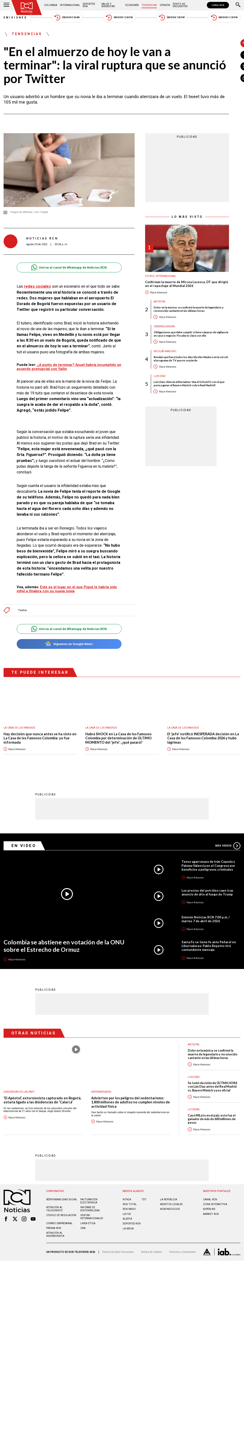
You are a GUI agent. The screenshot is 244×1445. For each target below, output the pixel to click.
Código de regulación (61, 1237)
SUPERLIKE (209, 1231)
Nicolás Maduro (153, 351)
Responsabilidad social (61, 1221)
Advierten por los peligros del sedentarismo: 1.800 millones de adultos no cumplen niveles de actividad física (130, 1124)
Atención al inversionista (55, 1256)
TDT (144, 1221)
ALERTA (127, 1240)
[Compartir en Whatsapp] (233, 78)
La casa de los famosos (19, 750)
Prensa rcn (53, 1250)
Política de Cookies (151, 1274)
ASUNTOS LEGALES (171, 1226)
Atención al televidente (54, 1231)
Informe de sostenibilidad (90, 1231)
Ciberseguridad (152, 326)
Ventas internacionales (91, 1239)
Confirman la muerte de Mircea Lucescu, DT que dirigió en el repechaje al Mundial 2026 (174, 284)
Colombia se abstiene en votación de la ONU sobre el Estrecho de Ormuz (64, 967)
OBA (83, 1250)
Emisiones (15, 17)
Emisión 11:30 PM (224, 18)
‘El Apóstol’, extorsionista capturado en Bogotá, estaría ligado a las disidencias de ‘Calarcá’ (42, 1122)
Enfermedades (101, 1113)
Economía (132, 5)
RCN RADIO (129, 1231)
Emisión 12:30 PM (119, 18)
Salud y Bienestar (108, 5)
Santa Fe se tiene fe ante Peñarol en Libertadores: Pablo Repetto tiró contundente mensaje (209, 968)
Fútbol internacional (148, 276)
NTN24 (127, 1221)
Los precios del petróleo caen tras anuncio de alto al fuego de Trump (207, 914)
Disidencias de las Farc (19, 1113)
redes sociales (36, 280)
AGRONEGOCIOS (170, 1231)
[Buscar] (238, 5)
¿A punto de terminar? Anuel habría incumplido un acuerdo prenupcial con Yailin (55, 371)
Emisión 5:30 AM (66, 18)
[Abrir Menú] (6, 5)
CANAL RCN (218, 5)
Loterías (193, 1131)
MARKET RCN (211, 1236)
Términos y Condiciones (182, 1274)
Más (227, 867)
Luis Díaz (148, 376)
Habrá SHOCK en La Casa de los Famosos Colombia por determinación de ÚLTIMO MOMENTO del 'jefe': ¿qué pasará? (118, 760)
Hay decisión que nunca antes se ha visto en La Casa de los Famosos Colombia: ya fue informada (40, 760)
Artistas (147, 301)
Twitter (22, 632)
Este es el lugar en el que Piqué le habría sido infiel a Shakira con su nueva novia (61, 611)
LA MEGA (128, 1250)
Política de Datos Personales (118, 1274)
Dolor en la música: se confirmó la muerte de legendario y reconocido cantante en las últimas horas (177, 309)
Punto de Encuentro (180, 5)
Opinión (165, 5)
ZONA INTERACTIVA (215, 1226)
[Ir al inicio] (26, 7)
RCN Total (130, 1226)
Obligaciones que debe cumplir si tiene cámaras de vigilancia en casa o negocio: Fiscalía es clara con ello (179, 334)
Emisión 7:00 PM (171, 18)
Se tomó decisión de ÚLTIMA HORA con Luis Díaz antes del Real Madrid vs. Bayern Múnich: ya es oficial (212, 1108)
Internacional (70, 5)
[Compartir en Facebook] (233, 55)
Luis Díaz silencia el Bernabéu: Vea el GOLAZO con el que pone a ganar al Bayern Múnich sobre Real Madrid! (177, 383)
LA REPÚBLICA (168, 1221)
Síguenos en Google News (63, 666)
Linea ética (87, 1245)
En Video (23, 867)
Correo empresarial (59, 1245)
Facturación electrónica (88, 1223)
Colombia (50, 5)
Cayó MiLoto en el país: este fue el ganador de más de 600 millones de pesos (212, 1141)
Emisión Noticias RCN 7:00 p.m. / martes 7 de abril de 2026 (206, 941)
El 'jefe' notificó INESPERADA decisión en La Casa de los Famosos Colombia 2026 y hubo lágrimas (203, 760)
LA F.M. (127, 1236)
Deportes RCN (89, 5)
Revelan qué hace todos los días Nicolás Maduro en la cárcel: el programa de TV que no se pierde (179, 358)
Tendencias (149, 5)
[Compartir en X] (233, 66)
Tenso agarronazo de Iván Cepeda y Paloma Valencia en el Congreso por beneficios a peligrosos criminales (208, 887)
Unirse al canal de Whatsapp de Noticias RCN (63, 261)
